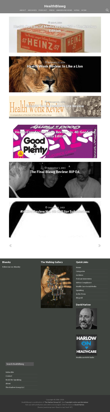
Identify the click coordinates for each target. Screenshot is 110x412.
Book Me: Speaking (13, 380)
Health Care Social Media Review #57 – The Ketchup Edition (55, 28)
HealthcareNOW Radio (85, 357)
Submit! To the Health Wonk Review (55, 106)
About (8, 384)
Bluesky (17, 267)
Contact (9, 376)
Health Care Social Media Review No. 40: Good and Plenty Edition (55, 134)
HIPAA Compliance (84, 283)
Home (78, 267)
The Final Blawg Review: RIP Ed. (55, 172)
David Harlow (79, 405)
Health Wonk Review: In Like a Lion (55, 66)
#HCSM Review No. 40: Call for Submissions (55, 211)
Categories (80, 271)
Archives (79, 275)
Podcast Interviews (84, 279)
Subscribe (10, 372)
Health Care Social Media (86, 286)
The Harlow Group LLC (15, 387)
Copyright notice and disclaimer (76, 402)
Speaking (80, 290)
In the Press (81, 294)
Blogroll (79, 298)
